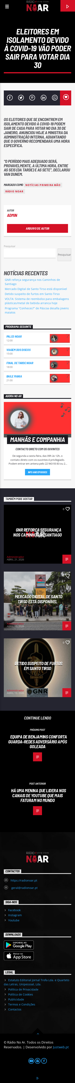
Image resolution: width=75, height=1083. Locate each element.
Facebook (14, 910)
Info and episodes (37, 472)
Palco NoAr (14, 336)
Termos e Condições (21, 1004)
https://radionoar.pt (24, 880)
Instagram (15, 915)
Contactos (14, 1009)
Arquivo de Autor (37, 228)
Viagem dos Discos (18, 350)
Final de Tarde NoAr (19, 363)
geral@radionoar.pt (24, 888)
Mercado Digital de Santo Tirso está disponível (36, 289)
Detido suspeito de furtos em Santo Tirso (32, 294)
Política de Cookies (20, 994)
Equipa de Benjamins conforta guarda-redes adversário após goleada (37, 741)
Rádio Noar (14, 191)
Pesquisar (9, 246)
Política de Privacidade (23, 989)
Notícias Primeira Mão (43, 185)
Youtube (13, 920)
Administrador (15, 557)
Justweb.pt (61, 1047)
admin (12, 215)
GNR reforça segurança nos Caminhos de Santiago (37, 532)
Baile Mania (14, 376)
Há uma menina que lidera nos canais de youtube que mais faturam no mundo (38, 795)
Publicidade (16, 999)
